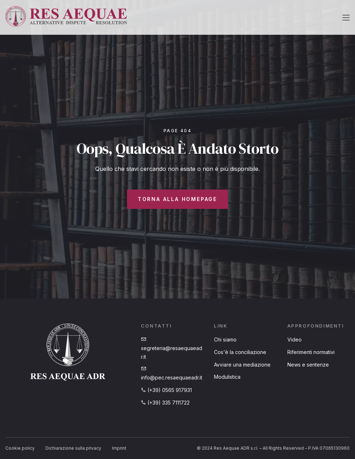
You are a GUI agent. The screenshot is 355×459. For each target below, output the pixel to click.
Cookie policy (20, 448)
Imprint (119, 448)
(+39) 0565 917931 (166, 390)
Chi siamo (225, 339)
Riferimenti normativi (311, 352)
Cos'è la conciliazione (240, 352)
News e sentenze (308, 365)
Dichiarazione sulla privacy (73, 448)
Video (294, 339)
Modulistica (227, 377)
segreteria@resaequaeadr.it (171, 348)
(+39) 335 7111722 (165, 403)
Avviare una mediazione (242, 365)
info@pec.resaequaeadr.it (171, 373)
